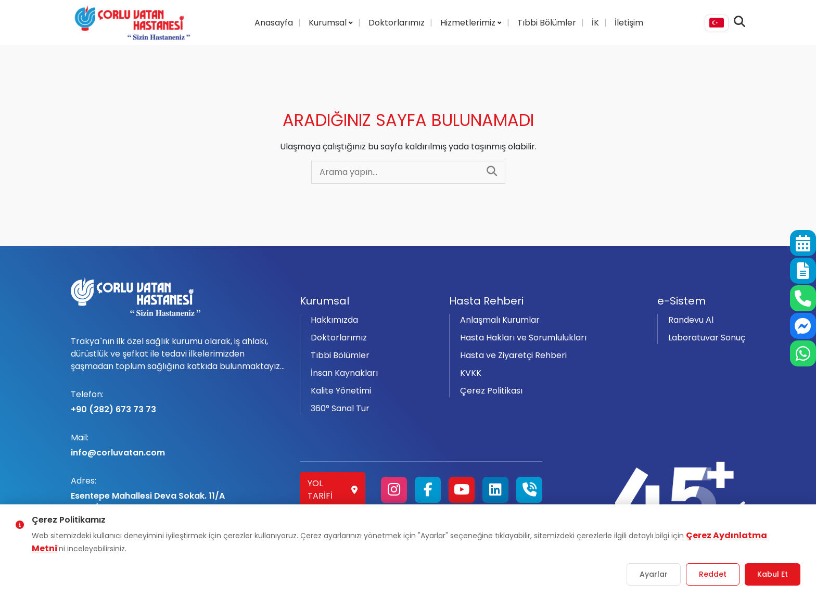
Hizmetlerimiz (469, 23)
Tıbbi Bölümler (546, 23)
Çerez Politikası (491, 391)
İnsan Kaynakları (344, 373)
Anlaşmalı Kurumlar (500, 320)
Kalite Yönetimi (341, 391)
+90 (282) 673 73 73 (179, 401)
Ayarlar (654, 574)
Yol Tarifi (333, 489)
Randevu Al (690, 320)
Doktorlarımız (396, 23)
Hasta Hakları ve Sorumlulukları (523, 338)
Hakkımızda (334, 320)
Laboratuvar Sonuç (706, 338)
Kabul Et (772, 574)
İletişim (629, 23)
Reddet (712, 574)
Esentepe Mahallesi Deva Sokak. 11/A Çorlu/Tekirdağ (179, 494)
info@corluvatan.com (179, 445)
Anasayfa (273, 23)
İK (595, 23)
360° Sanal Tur (340, 408)
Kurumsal (329, 23)
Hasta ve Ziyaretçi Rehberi (513, 355)
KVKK (470, 373)
